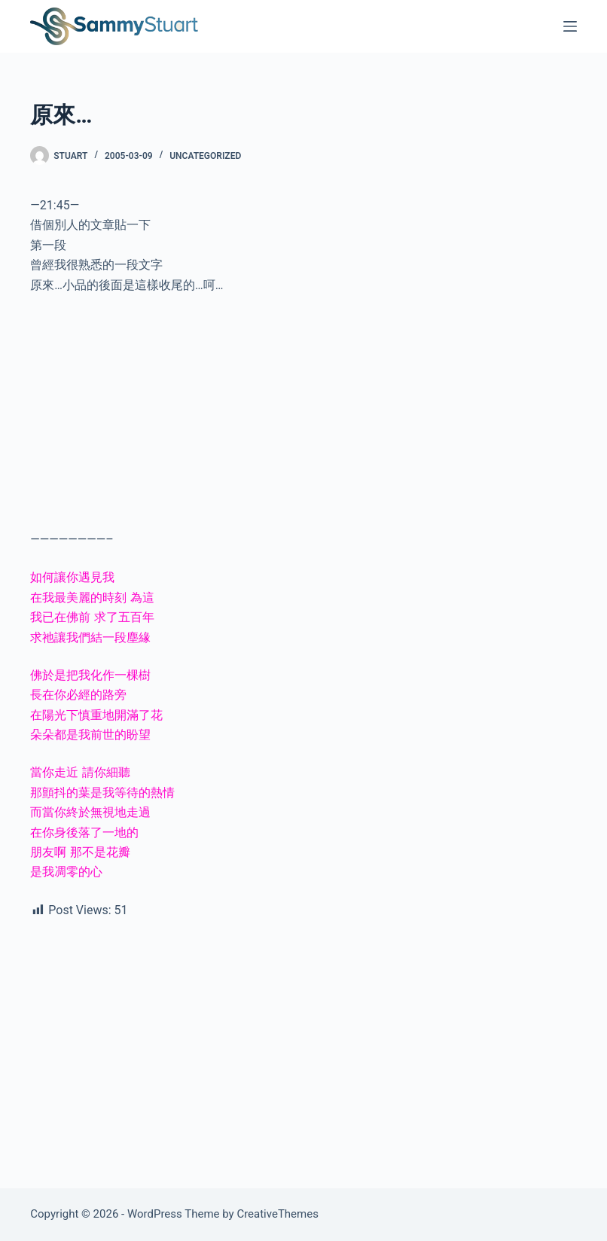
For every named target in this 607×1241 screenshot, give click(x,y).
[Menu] (570, 26)
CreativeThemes (277, 1214)
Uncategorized (205, 156)
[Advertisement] (303, 418)
